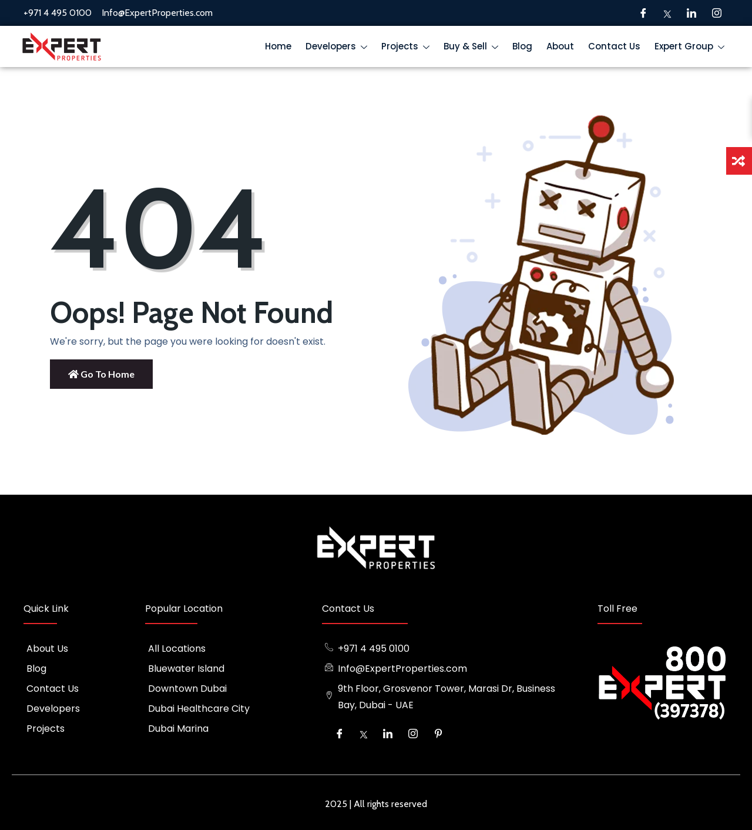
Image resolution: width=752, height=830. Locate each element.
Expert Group (692, 48)
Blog (522, 46)
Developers (339, 48)
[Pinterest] (438, 733)
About (560, 46)
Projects (408, 48)
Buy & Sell (473, 48)
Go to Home (101, 373)
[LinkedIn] (691, 13)
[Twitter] (667, 13)
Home (278, 46)
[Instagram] (717, 13)
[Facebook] (643, 13)
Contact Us (614, 46)
